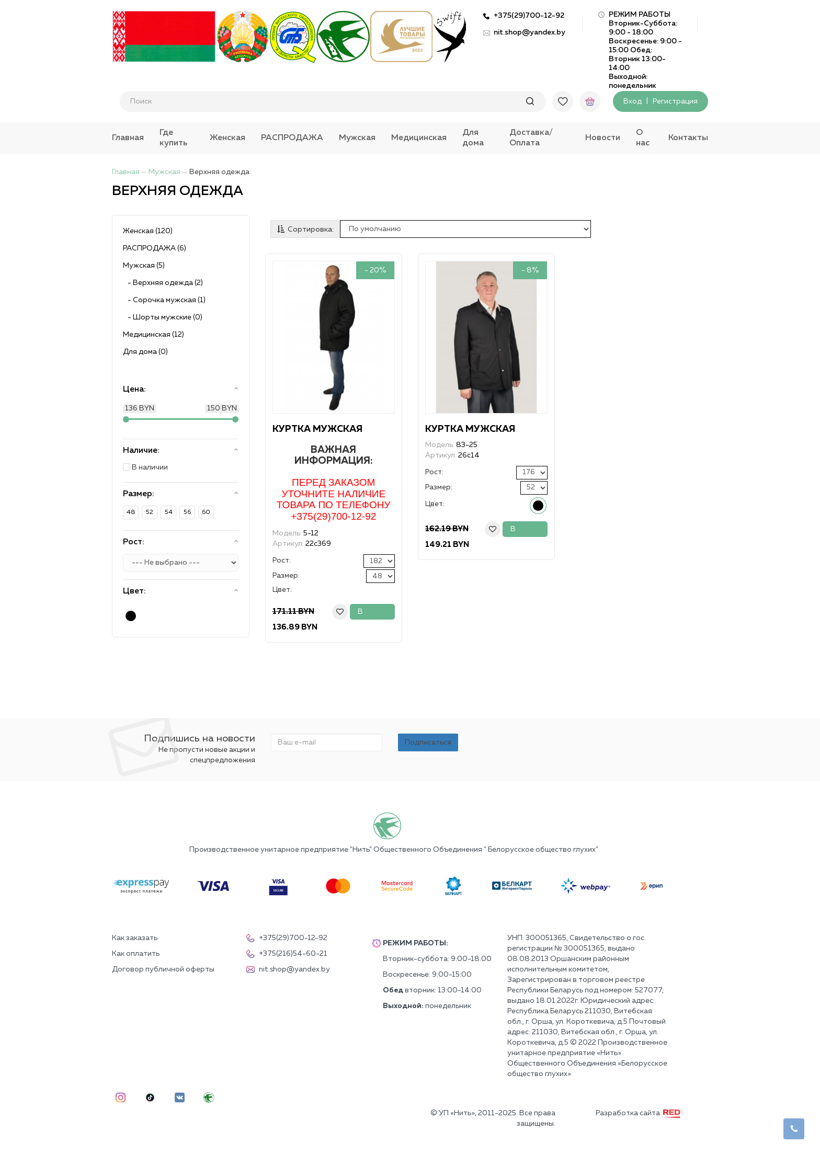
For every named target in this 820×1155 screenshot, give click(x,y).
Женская (227, 138)
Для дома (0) (145, 352)
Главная (128, 138)
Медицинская (419, 138)
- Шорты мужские (162, 317)
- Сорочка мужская (164, 300)
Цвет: (282, 589)
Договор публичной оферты (163, 969)
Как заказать (134, 938)
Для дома (473, 138)
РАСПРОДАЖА (292, 138)
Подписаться (428, 742)
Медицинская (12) (153, 334)
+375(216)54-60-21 (286, 953)
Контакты (688, 138)
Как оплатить (136, 953)
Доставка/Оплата (531, 138)
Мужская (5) (144, 265)
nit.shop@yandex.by (529, 32)
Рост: (281, 560)
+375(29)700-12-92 (529, 15)
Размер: (286, 575)
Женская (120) (148, 231)
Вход (632, 101)
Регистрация (675, 101)
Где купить (173, 138)
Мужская (357, 138)
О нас (643, 138)
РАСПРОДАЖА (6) (154, 248)
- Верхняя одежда (163, 283)
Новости (602, 138)
